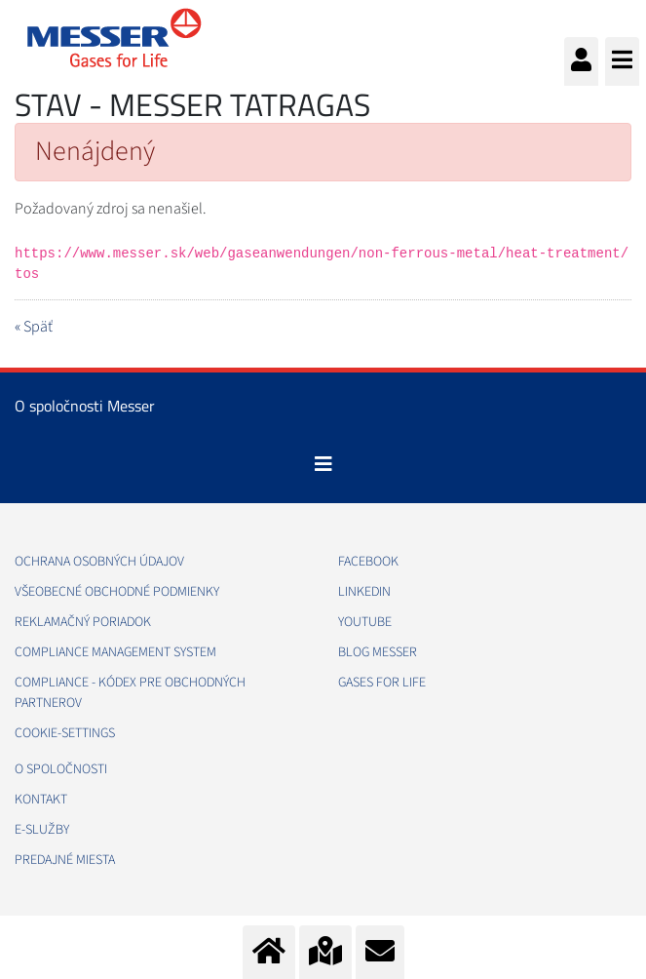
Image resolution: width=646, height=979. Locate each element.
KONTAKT (41, 799)
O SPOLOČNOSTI (61, 769)
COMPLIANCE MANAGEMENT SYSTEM (115, 652)
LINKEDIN (364, 592)
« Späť (34, 326)
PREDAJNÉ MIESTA (65, 860)
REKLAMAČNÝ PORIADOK (83, 622)
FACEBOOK (368, 561)
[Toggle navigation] (323, 464)
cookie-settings (65, 733)
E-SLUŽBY (42, 830)
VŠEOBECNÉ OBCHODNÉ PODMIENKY (117, 592)
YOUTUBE (365, 622)
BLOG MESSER (377, 652)
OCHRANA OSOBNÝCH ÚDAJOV (99, 561)
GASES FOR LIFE (382, 682)
